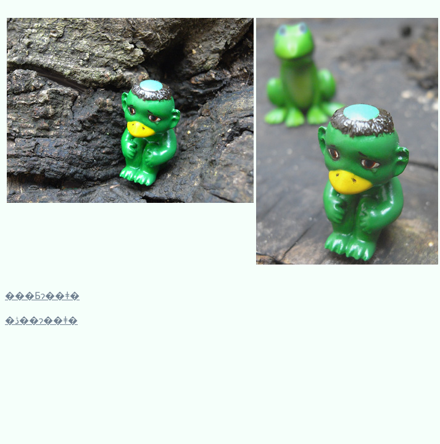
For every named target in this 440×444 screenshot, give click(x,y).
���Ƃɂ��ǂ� (42, 295)
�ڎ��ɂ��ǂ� (41, 320)
